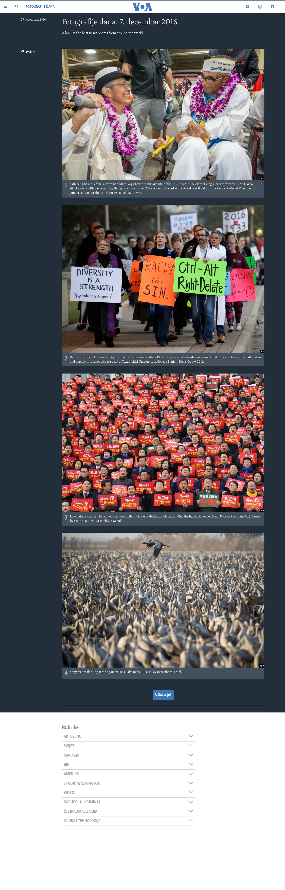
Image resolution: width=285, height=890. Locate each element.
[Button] (28, 53)
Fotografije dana (40, 7)
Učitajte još (163, 695)
